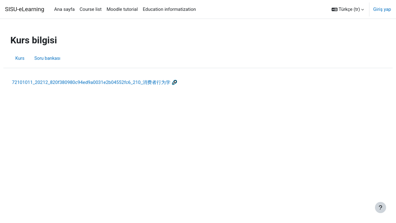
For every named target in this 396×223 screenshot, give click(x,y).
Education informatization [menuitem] (169, 9)
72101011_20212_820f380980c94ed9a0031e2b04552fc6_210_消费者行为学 (103, 82)
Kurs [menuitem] (31, 58)
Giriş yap (382, 9)
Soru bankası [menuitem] (59, 58)
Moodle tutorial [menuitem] (122, 9)
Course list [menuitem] (90, 9)
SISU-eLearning (24, 9)
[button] (348, 9)
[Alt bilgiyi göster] (380, 207)
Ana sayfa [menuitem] (64, 9)
